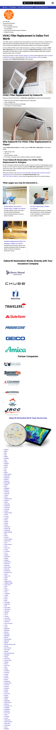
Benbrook (6, 481)
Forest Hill (7, 548)
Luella (5, 627)
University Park (8, 721)
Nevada (6, 646)
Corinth (6, 514)
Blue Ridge (7, 483)
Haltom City (7, 576)
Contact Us (28, 3)
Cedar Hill (6, 493)
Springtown (7, 709)
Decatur (6, 521)
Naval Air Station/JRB (9, 644)
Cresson (6, 516)
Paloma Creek (7, 660)
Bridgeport (7, 488)
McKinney (6, 630)
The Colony (7, 713)
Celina (5, 497)
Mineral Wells (7, 639)
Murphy (6, 642)
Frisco (6, 553)
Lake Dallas (7, 607)
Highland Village (8, 583)
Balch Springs (7, 474)
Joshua (6, 595)
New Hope (7, 649)
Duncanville (7, 530)
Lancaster (6, 611)
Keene (6, 599)
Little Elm (6, 621)
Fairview (6, 537)
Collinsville (7, 505)
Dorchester (7, 527)
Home (5, 7)
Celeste (6, 495)
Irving (5, 591)
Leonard (6, 616)
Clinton (6, 502)
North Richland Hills (9, 653)
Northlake (6, 655)
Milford (6, 637)
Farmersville (7, 541)
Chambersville (8, 498)
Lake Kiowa (7, 609)
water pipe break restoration (38, 173)
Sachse (6, 695)
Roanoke (6, 686)
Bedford (6, 479)
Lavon (5, 614)
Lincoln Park (7, 620)
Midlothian (7, 635)
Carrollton (6, 491)
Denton (6, 523)
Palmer (6, 656)
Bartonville (7, 476)
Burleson (6, 490)
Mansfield (6, 628)
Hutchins (6, 590)
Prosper (6, 674)
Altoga (6, 456)
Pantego (6, 662)
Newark (6, 651)
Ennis (5, 534)
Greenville (6, 569)
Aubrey (6, 465)
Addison (6, 449)
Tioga (5, 714)
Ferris (5, 542)
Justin (5, 597)
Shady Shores (7, 702)
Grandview (7, 563)
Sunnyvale (6, 711)
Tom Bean (6, 716)
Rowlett (6, 692)
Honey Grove (7, 584)
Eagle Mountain (8, 532)
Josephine (7, 593)
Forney (6, 549)
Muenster (6, 641)
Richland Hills (7, 683)
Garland (26, 55)
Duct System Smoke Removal (25, 7)
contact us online (36, 57)
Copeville (6, 509)
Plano (5, 667)
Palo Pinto (7, 658)
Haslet (6, 577)
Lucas (5, 625)
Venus (6, 727)
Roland (6, 690)
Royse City (7, 693)
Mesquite (6, 634)
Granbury (6, 560)
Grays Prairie (7, 567)
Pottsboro (6, 670)
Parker (6, 663)
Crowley (6, 518)
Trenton (6, 718)
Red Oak (6, 678)
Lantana (6, 613)
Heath (5, 579)
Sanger (6, 699)
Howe (5, 586)
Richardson (7, 681)
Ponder (6, 669)
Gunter (6, 574)
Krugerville (7, 604)
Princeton (6, 672)
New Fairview (7, 648)
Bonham (6, 484)
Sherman (6, 704)
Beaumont (6, 477)
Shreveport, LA (8, 706)
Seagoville (7, 700)
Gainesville (7, 556)
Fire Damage (12, 7)
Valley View (7, 723)
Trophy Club (7, 720)
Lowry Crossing (8, 623)
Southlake (6, 707)
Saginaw (6, 697)
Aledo (5, 451)
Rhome (6, 679)
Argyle (6, 462)
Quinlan (6, 676)
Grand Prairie (7, 562)
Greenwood (7, 570)
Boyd (5, 486)
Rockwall (6, 688)
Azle (5, 470)
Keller (5, 600)
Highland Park (7, 581)
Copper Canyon (8, 512)
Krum (5, 606)
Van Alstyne (7, 725)
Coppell (6, 511)
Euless (6, 535)
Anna (5, 460)
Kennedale (7, 602)
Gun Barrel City (8, 572)
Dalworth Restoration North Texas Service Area (28, 418)
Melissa (6, 632)
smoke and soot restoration (23, 173)
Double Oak (7, 528)
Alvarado (21, 55)
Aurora (6, 467)
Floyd (5, 546)
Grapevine (6, 565)
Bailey (5, 472)
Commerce (7, 507)
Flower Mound (8, 544)
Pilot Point (7, 665)
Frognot (6, 555)
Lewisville (7, 618)
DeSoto (6, 525)
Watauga (6, 728)
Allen (5, 455)
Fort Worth (31, 55)
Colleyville (7, 504)
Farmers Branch (8, 539)
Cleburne (6, 500)
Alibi (5, 453)
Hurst (5, 588)
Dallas (16, 55)
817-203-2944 (39, 3)
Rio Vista (6, 685)
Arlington (6, 463)
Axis (5, 469)
